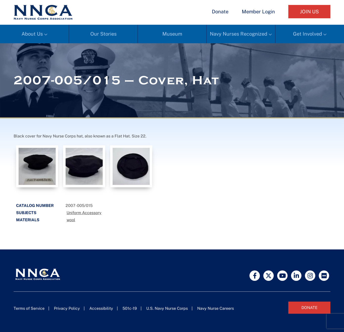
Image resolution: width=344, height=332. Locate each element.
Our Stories (103, 34)
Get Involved (307, 34)
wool (71, 220)
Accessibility (101, 308)
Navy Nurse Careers (215, 308)
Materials (27, 220)
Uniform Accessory (84, 212)
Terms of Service (29, 308)
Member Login (258, 12)
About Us (32, 34)
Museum (172, 34)
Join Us (309, 12)
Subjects (26, 212)
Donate (220, 12)
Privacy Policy (67, 308)
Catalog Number (35, 205)
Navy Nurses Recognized (238, 34)
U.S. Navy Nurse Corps (167, 308)
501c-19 (130, 308)
